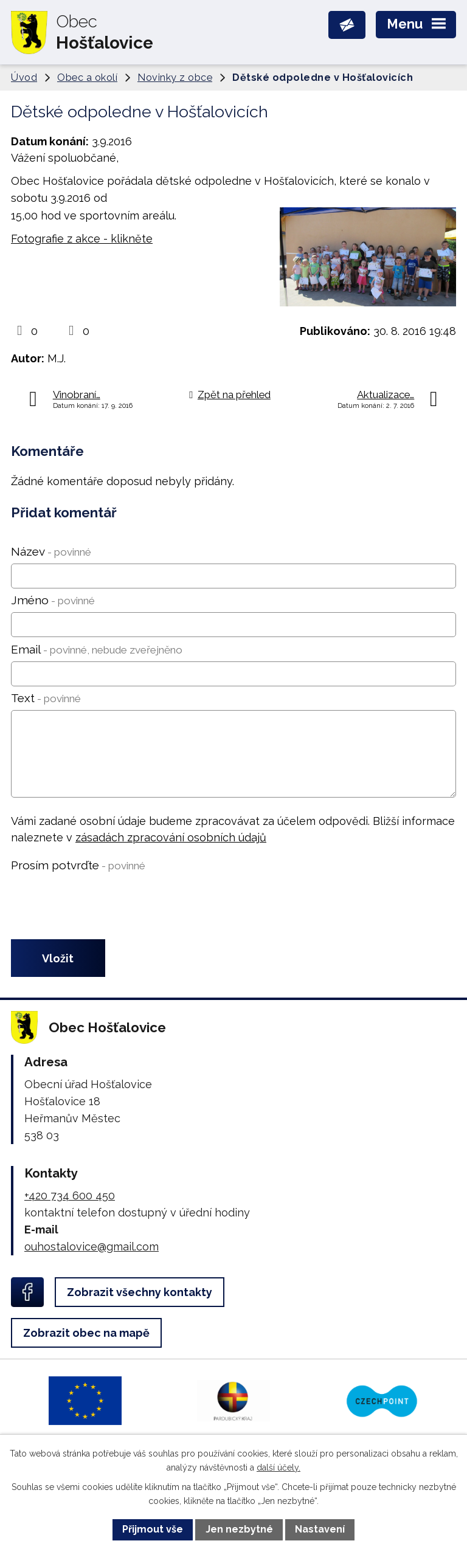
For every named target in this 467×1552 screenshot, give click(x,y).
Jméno (53, 600)
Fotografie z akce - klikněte (82, 238)
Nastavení (320, 1529)
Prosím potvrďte (78, 865)
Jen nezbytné (239, 1529)
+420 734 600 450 (69, 1195)
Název (51, 551)
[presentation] (100, 907)
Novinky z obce (174, 77)
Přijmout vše (152, 1529)
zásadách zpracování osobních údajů (170, 837)
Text (46, 698)
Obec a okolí (87, 77)
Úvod (24, 77)
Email (96, 649)
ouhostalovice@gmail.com (91, 1246)
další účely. (278, 1467)
